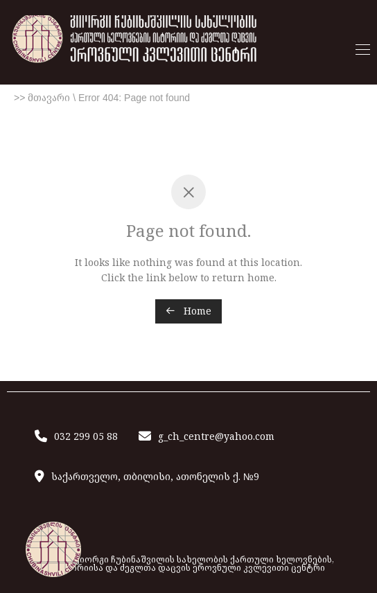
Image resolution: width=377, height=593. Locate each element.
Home (188, 310)
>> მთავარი (42, 97)
